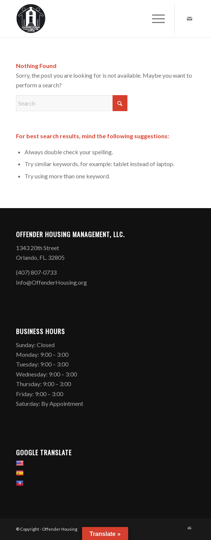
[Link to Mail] (189, 18)
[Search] (71, 103)
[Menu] (155, 18)
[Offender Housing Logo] (87, 18)
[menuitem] (155, 18)
